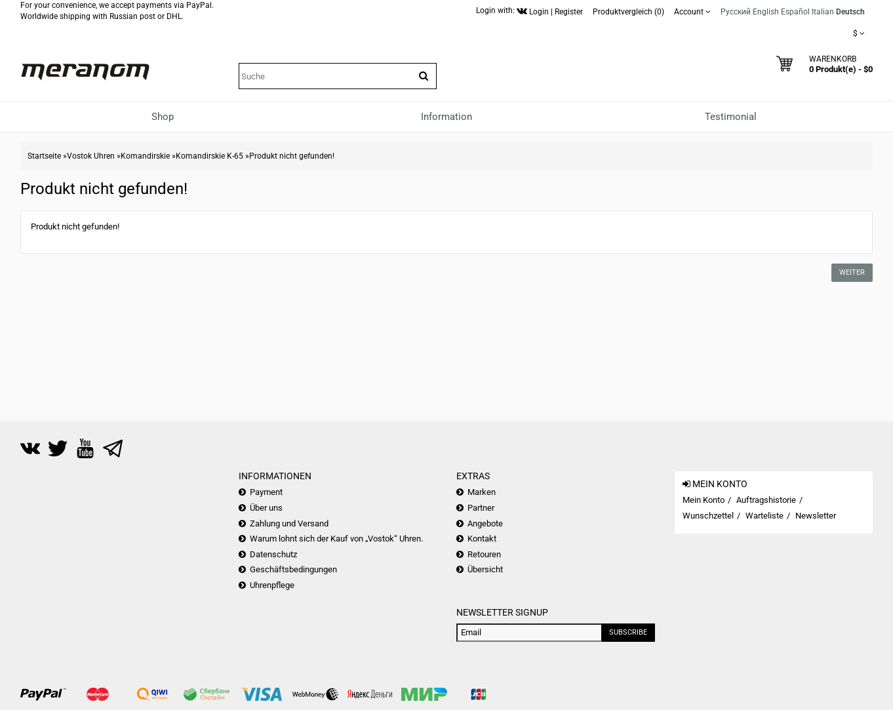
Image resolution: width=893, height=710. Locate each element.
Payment (266, 492)
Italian (823, 11)
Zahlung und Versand (289, 523)
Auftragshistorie (766, 500)
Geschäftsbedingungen (293, 569)
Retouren (484, 554)
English (766, 11)
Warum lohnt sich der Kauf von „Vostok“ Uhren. (336, 538)
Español (795, 11)
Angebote (485, 523)
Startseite (44, 156)
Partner (480, 508)
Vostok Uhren (91, 156)
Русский (736, 11)
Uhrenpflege (272, 585)
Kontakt (481, 538)
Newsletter (815, 516)
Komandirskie (145, 156)
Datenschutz (273, 554)
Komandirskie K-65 (209, 156)
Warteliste (764, 516)
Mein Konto (703, 500)
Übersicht (485, 569)
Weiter (852, 272)
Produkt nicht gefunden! (291, 156)
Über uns (266, 508)
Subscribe (628, 632)
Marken (481, 492)
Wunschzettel (708, 516)
